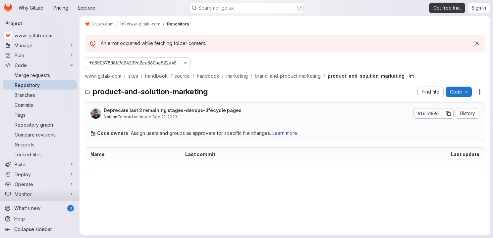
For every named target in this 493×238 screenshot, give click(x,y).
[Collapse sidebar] (40, 229)
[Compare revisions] (40, 134)
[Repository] (40, 85)
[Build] (40, 164)
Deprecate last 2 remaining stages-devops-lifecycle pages (173, 110)
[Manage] (40, 45)
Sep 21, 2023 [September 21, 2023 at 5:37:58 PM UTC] (164, 116)
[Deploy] (40, 174)
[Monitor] (40, 194)
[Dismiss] (477, 43)
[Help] (40, 218)
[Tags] (40, 114)
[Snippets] (40, 144)
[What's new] (40, 208)
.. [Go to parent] (91, 168)
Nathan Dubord (118, 116)
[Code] (40, 65)
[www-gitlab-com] (40, 35)
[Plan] (40, 55)
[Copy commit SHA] (448, 113)
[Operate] (40, 184)
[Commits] (40, 104)
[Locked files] (40, 154)
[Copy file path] (411, 76)
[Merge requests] (40, 75)
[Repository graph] (40, 124)
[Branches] (40, 94)
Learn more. (285, 133)
